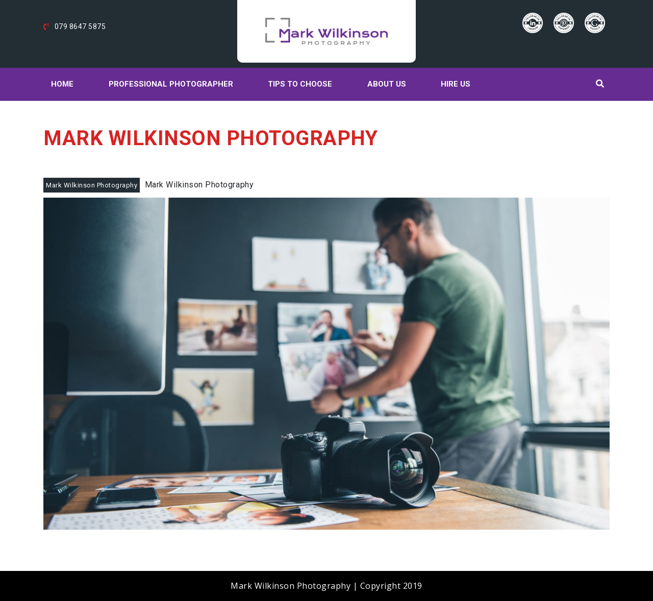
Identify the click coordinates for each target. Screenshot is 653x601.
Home (62, 84)
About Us (386, 84)
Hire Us (455, 84)
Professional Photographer (171, 84)
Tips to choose (300, 84)
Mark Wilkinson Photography (91, 185)
